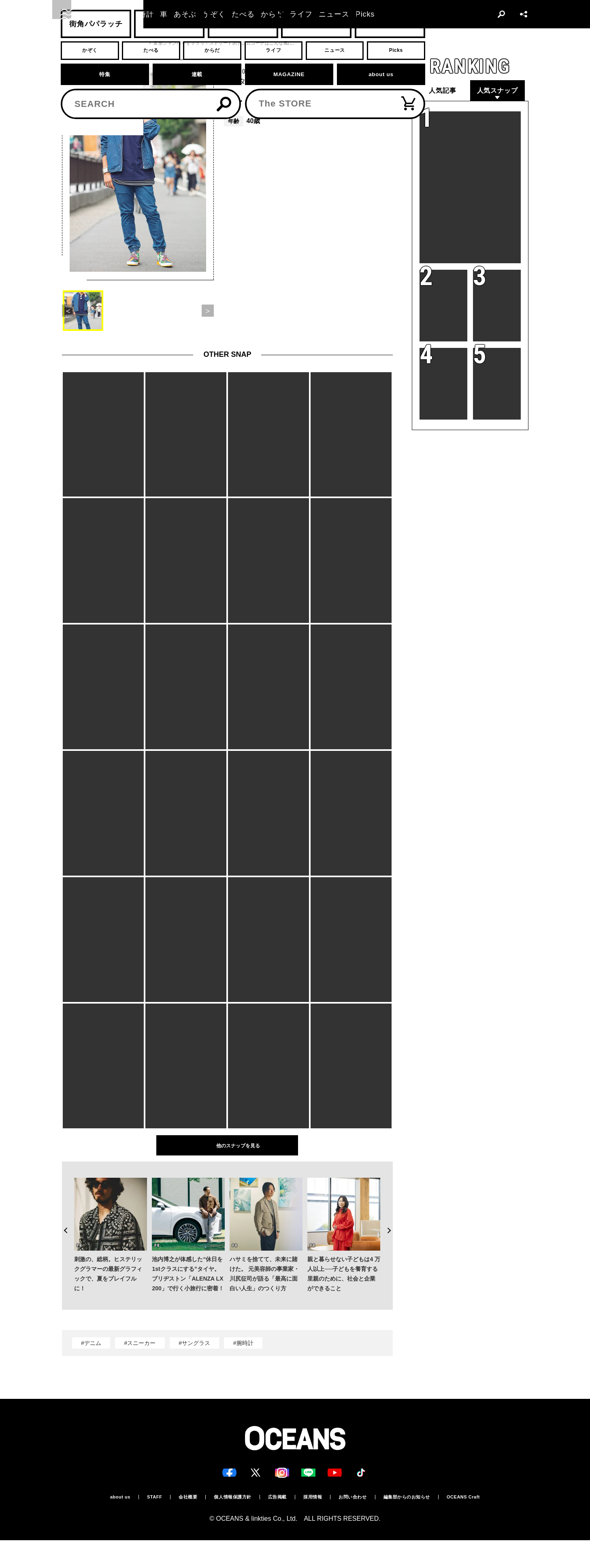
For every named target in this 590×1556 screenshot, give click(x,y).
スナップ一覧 (129, 43)
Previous (61, 1218)
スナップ (95, 43)
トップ (69, 43)
